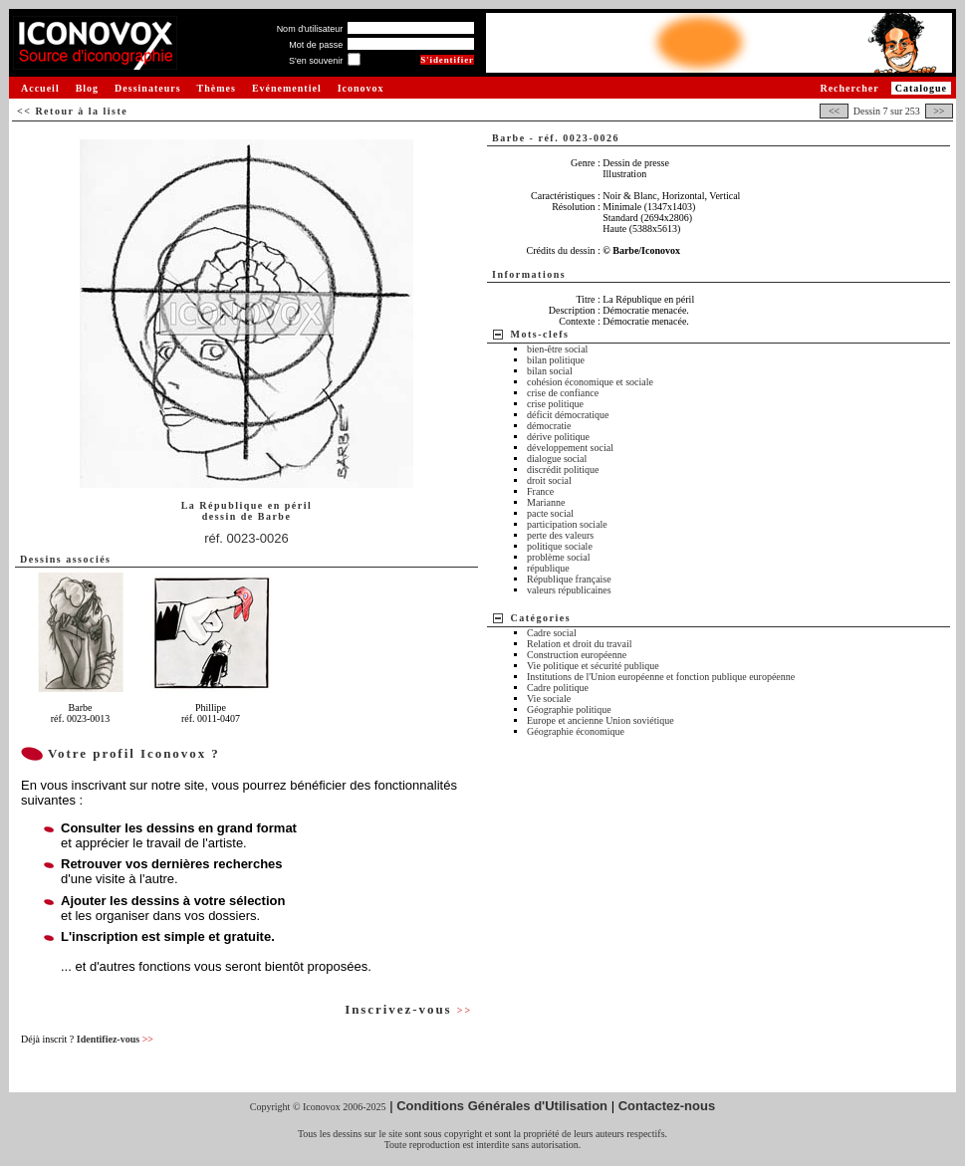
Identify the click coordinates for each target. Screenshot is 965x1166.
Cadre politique (558, 687)
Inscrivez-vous (408, 1009)
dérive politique (558, 436)
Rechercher (849, 88)
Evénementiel (287, 88)
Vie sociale (549, 698)
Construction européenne (576, 654)
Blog (87, 88)
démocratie (549, 425)
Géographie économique (575, 731)
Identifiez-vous (115, 1039)
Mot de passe (316, 45)
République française (569, 579)
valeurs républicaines (569, 589)
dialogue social (557, 458)
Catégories (541, 617)
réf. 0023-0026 (246, 538)
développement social (570, 447)
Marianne (546, 502)
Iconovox (361, 88)
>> (939, 111)
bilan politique (556, 359)
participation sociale (567, 524)
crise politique (555, 403)
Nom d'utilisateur (310, 29)
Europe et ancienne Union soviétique (600, 720)
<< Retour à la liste (72, 111)
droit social (549, 480)
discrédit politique (563, 469)
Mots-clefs (540, 334)
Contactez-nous (667, 1105)
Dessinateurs (147, 88)
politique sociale (560, 546)
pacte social (550, 513)
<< (834, 111)
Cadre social (552, 632)
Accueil (40, 88)
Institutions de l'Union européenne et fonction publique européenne (661, 676)
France (540, 491)
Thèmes (216, 88)
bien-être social (557, 349)
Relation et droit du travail (579, 643)
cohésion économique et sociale (590, 381)
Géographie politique (569, 709)
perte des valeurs (560, 535)
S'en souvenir (316, 61)
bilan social (550, 370)
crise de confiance (563, 392)
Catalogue (921, 88)
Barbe (275, 516)
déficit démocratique (567, 414)
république (548, 568)
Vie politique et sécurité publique (593, 665)
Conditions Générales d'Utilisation (501, 1105)
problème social (559, 557)
